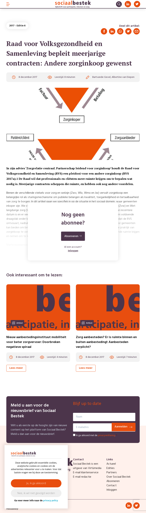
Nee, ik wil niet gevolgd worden (36, 493)
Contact (111, 485)
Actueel (111, 464)
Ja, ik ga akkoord (36, 483)
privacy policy (50, 500)
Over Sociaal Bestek (118, 477)
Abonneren (113, 481)
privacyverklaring (106, 435)
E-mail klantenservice (85, 472)
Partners (111, 472)
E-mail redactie (82, 477)
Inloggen (73, 251)
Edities (110, 468)
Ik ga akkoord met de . (96, 435)
